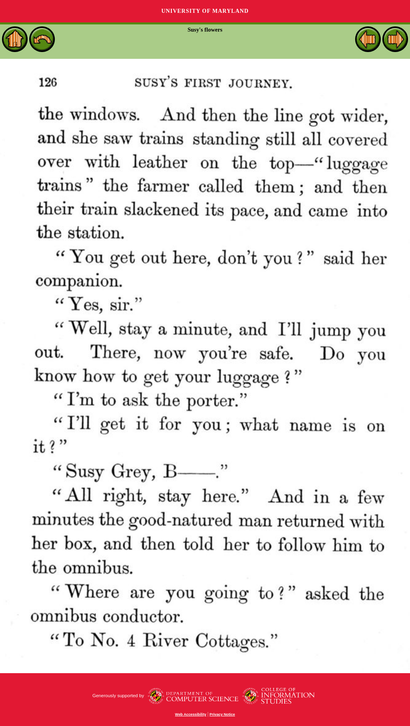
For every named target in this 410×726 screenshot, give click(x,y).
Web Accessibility (190, 714)
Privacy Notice (222, 714)
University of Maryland (205, 11)
